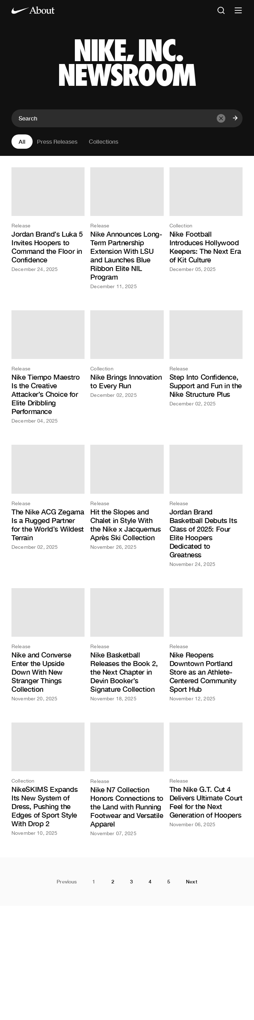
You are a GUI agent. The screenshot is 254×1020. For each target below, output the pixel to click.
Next (191, 881)
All (22, 141)
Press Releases (57, 141)
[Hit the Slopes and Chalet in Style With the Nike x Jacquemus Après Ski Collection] (126, 497)
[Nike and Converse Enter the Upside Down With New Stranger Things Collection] (48, 644)
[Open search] (221, 11)
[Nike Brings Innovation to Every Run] (126, 354)
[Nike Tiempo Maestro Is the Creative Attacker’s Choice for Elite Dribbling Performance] (48, 366)
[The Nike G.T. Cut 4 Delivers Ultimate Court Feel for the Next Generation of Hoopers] (206, 775)
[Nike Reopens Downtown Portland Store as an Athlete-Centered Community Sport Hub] (206, 644)
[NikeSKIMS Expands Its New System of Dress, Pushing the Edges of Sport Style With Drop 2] (48, 779)
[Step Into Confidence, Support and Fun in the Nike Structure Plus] (206, 358)
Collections (103, 141)
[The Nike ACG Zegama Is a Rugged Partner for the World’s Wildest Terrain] (48, 497)
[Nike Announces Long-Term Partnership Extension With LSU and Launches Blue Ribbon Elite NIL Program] (126, 228)
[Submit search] (235, 118)
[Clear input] (221, 118)
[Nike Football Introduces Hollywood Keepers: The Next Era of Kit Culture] (206, 219)
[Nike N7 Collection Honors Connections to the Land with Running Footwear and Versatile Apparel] (126, 779)
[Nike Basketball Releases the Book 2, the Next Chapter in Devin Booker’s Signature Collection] (126, 644)
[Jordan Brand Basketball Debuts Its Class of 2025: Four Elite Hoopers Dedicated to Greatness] (206, 505)
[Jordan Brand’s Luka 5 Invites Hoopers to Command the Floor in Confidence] (48, 219)
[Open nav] (238, 11)
